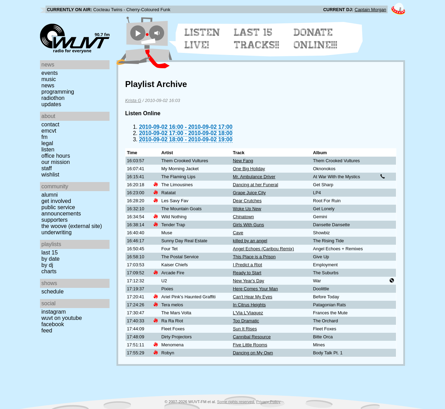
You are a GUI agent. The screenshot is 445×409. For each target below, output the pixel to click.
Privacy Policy (268, 402)
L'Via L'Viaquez (248, 312)
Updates (51, 104)
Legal (47, 143)
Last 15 (49, 252)
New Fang (243, 160)
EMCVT (48, 131)
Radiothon (53, 98)
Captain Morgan (370, 9)
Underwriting (56, 232)
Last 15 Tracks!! (257, 38)
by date (50, 259)
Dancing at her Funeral (255, 184)
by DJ (47, 265)
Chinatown (243, 216)
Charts (49, 271)
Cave (238, 232)
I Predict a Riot (247, 264)
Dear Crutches (247, 200)
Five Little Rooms (250, 344)
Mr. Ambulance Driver (254, 176)
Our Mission (55, 162)
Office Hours (55, 156)
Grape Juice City (249, 192)
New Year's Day (248, 280)
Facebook (52, 324)
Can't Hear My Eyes (252, 296)
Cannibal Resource (252, 336)
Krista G (133, 100)
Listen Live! (202, 38)
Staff (46, 168)
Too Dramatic (246, 320)
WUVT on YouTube (61, 318)
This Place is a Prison (254, 256)
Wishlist (50, 175)
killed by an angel (250, 240)
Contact (50, 124)
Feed (46, 330)
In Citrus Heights (249, 304)
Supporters (54, 220)
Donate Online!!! (316, 38)
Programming (57, 92)
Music (48, 79)
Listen (47, 149)
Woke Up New (247, 208)
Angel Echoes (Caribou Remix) (263, 248)
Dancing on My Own (253, 352)
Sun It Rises (245, 328)
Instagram (53, 312)
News (47, 85)
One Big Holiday (249, 168)
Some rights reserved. (236, 402)
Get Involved (56, 201)
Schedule (52, 291)
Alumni (49, 195)
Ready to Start (247, 272)
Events (49, 73)
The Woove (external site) (71, 226)
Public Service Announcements (61, 210)
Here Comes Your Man (255, 288)
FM (44, 137)
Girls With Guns (248, 224)
